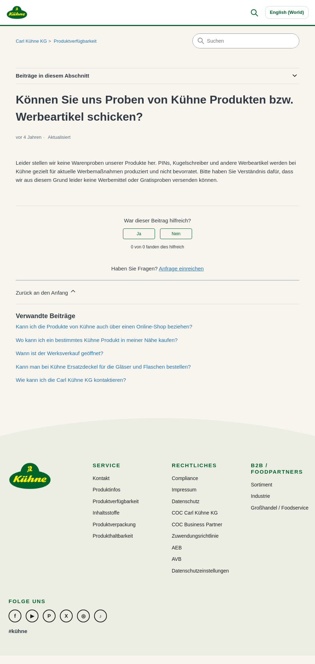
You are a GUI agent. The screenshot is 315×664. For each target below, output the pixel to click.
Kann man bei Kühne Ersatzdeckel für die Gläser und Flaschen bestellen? (103, 367)
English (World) (287, 12)
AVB (176, 559)
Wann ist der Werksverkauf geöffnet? (59, 353)
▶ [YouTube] (32, 616)
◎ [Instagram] (83, 616)
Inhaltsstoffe (106, 513)
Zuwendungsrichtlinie (195, 536)
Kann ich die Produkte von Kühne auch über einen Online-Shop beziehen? (104, 326)
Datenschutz (186, 501)
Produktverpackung (114, 524)
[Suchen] (254, 12)
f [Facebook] (15, 616)
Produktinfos (106, 489)
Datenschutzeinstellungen (200, 571)
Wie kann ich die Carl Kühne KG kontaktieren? (71, 380)
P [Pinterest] (49, 616)
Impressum (184, 489)
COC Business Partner (197, 524)
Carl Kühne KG (31, 41)
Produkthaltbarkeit (113, 536)
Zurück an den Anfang (46, 292)
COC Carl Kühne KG (195, 513)
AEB (177, 547)
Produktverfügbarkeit (75, 41)
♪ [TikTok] (100, 616)
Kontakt (101, 478)
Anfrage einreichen (181, 268)
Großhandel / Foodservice (280, 508)
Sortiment (261, 485)
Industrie (260, 496)
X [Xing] (66, 616)
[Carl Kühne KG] (16, 12)
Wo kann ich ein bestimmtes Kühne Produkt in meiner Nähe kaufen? (96, 340)
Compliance (185, 478)
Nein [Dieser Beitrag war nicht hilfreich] (176, 233)
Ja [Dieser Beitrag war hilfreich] (139, 233)
